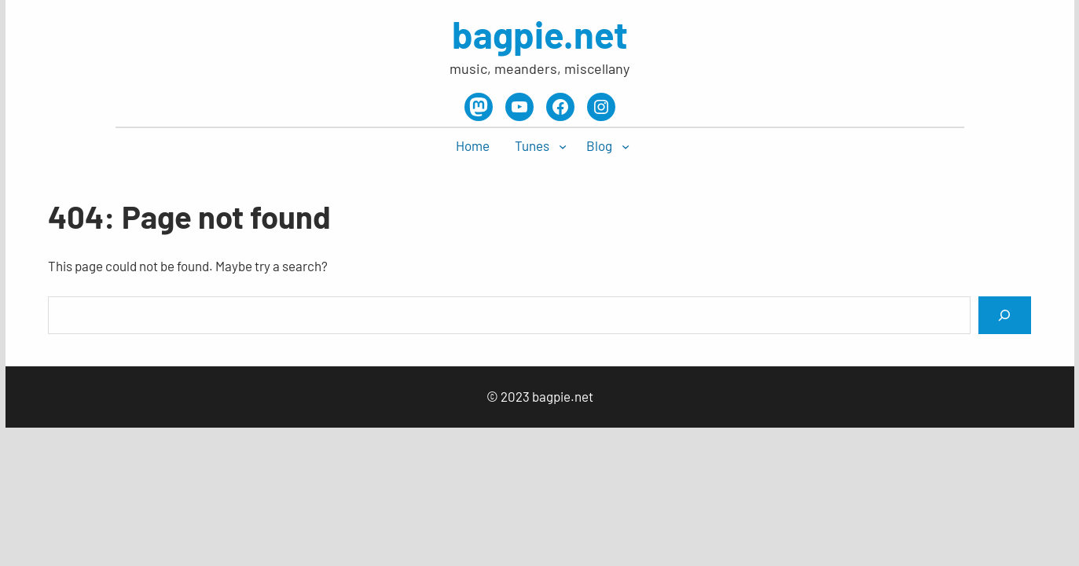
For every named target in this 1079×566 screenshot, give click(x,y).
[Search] (1004, 314)
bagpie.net (540, 34)
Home (473, 145)
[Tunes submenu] (563, 146)
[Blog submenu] (625, 146)
